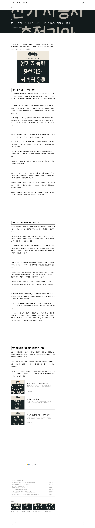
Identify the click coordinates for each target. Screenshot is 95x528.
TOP (83, 523)
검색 (80, 3)
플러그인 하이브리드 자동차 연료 (18, 487)
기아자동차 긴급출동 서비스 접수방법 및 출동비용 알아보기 (24, 493)
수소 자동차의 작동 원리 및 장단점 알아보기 (20, 491)
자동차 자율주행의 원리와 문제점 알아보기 (20, 484)
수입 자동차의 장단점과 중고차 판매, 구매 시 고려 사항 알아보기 (24, 482)
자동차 (14, 480)
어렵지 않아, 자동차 (19, 3)
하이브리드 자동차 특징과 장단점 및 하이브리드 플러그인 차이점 (25, 494)
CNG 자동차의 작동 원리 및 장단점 (19, 489)
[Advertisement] (33, 207)
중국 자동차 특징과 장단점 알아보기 (19, 486)
